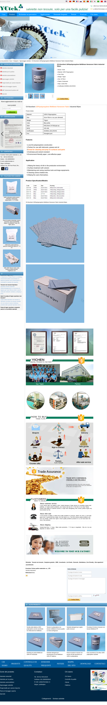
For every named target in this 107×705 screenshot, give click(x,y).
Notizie (73, 14)
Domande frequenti (60, 14)
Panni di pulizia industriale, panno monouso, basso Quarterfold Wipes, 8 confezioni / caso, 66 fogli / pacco (11, 222)
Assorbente (62, 562)
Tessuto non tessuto (37, 562)
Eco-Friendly (90, 562)
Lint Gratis (69, 562)
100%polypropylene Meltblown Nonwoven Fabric (52, 107)
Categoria (15, 61)
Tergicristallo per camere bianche (11, 83)
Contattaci (100, 664)
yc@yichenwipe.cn (100, 9)
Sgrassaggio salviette (25, 61)
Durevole (75, 562)
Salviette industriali (7, 68)
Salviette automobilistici (8, 75)
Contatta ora (11, 172)
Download (85, 664)
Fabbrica (67, 685)
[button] (51, 57)
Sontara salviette (58, 698)
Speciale (4, 94)
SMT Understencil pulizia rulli (10, 90)
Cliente (67, 682)
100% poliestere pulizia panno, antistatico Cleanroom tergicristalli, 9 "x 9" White (12, 199)
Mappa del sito (71, 663)
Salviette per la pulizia (8, 71)
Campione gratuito (49, 562)
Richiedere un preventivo (27, 14)
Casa (3, 14)
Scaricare (83, 14)
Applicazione (45, 14)
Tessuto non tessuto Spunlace (9, 288)
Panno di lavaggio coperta (9, 86)
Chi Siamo (68, 676)
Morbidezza (82, 562)
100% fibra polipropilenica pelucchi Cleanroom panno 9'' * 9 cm (11, 246)
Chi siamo (94, 14)
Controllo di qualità (30, 663)
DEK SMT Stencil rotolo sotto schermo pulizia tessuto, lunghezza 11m (11, 269)
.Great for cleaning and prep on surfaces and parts (46, 149)
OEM (57, 562)
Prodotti (12, 14)
